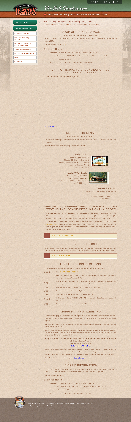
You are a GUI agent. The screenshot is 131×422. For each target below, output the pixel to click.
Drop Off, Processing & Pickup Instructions (22, 44)
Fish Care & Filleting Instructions (21, 38)
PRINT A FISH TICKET (61, 256)
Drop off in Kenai (50, 24)
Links (16, 58)
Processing (62, 24)
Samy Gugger (79, 358)
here (64, 44)
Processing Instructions (23, 28)
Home (46, 22)
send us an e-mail (58, 216)
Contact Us (18, 62)
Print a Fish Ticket (21, 22)
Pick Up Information (92, 24)
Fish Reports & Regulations (24, 53)
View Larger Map (49, 126)
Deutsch (100, 2)
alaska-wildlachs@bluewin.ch (81, 346)
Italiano (118, 2)
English (91, 2)
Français (109, 2)
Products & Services (21, 34)
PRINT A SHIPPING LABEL (63, 236)
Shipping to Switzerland (22, 49)
